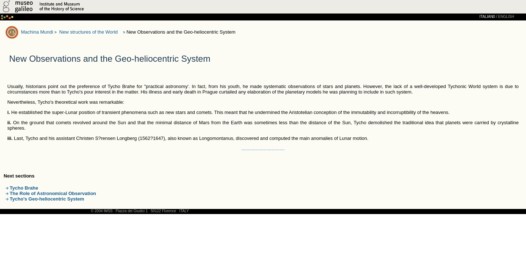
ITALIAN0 (487, 17)
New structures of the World (88, 32)
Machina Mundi (37, 32)
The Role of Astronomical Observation (50, 193)
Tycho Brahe (21, 188)
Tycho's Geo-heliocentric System (44, 199)
